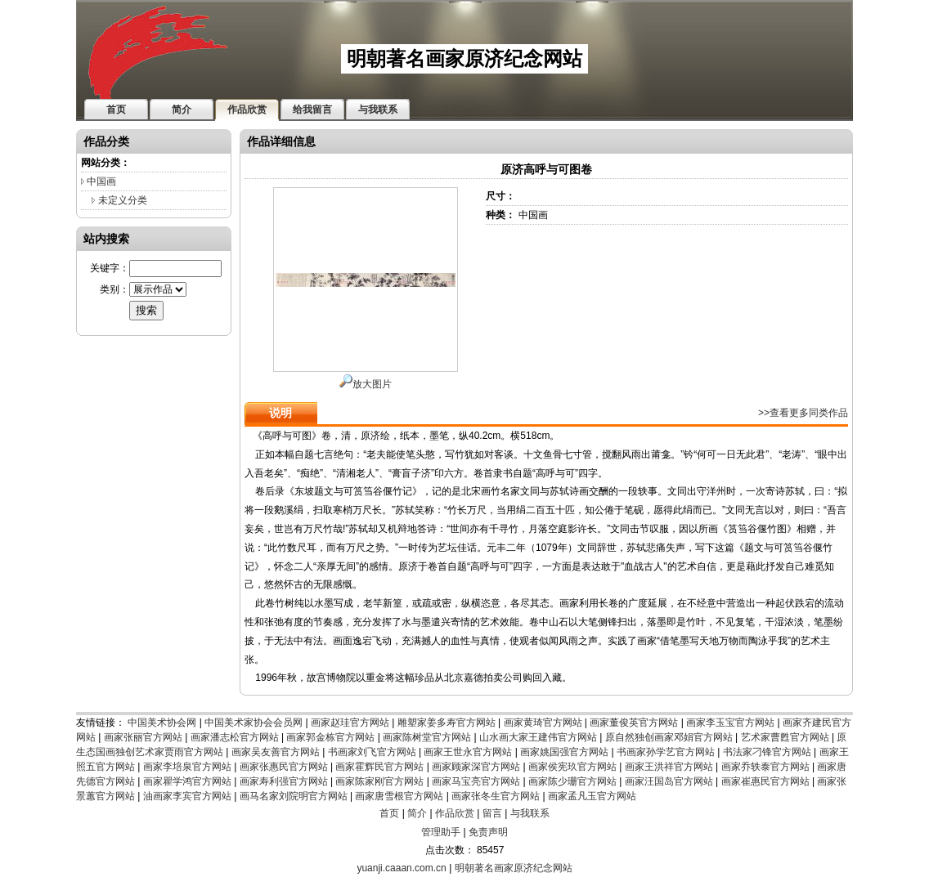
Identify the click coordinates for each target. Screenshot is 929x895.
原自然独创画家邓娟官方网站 (669, 737)
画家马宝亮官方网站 (476, 781)
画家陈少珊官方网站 (572, 781)
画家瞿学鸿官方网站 (187, 781)
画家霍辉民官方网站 (379, 766)
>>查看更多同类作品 (803, 412)
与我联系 (530, 813)
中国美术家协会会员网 (253, 722)
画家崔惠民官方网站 (765, 781)
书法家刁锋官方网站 (767, 752)
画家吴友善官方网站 (275, 752)
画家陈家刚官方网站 (379, 781)
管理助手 (440, 832)
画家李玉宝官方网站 (730, 722)
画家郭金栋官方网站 (330, 737)
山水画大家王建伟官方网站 (538, 737)
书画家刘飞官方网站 (372, 752)
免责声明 (488, 832)
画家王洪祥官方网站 (669, 766)
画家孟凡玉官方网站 (592, 796)
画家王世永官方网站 (468, 752)
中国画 (101, 181)
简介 (417, 813)
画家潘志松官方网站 (235, 737)
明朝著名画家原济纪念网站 (513, 868)
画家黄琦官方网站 (543, 722)
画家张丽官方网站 (143, 737)
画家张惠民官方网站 (284, 766)
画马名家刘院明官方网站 (294, 796)
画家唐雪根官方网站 (399, 796)
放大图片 (365, 384)
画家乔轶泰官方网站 (765, 766)
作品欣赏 (454, 813)
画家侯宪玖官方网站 (572, 766)
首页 (389, 813)
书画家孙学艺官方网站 (666, 752)
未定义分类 (122, 200)
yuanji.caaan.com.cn (401, 868)
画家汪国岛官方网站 (669, 781)
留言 (492, 813)
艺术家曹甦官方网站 (785, 737)
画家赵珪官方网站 (350, 722)
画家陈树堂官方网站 (427, 737)
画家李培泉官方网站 (187, 766)
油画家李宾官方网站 (187, 796)
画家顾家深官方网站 (476, 766)
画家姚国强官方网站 (564, 752)
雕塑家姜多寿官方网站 (446, 722)
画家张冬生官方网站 (495, 796)
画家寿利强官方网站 (284, 781)
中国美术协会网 (162, 722)
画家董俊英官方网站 (634, 722)
